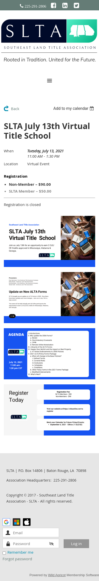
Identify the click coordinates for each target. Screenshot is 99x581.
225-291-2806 (35, 6)
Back (15, 108)
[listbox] (74, 108)
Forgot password (17, 558)
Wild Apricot (57, 575)
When (9, 151)
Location (11, 163)
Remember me (20, 552)
